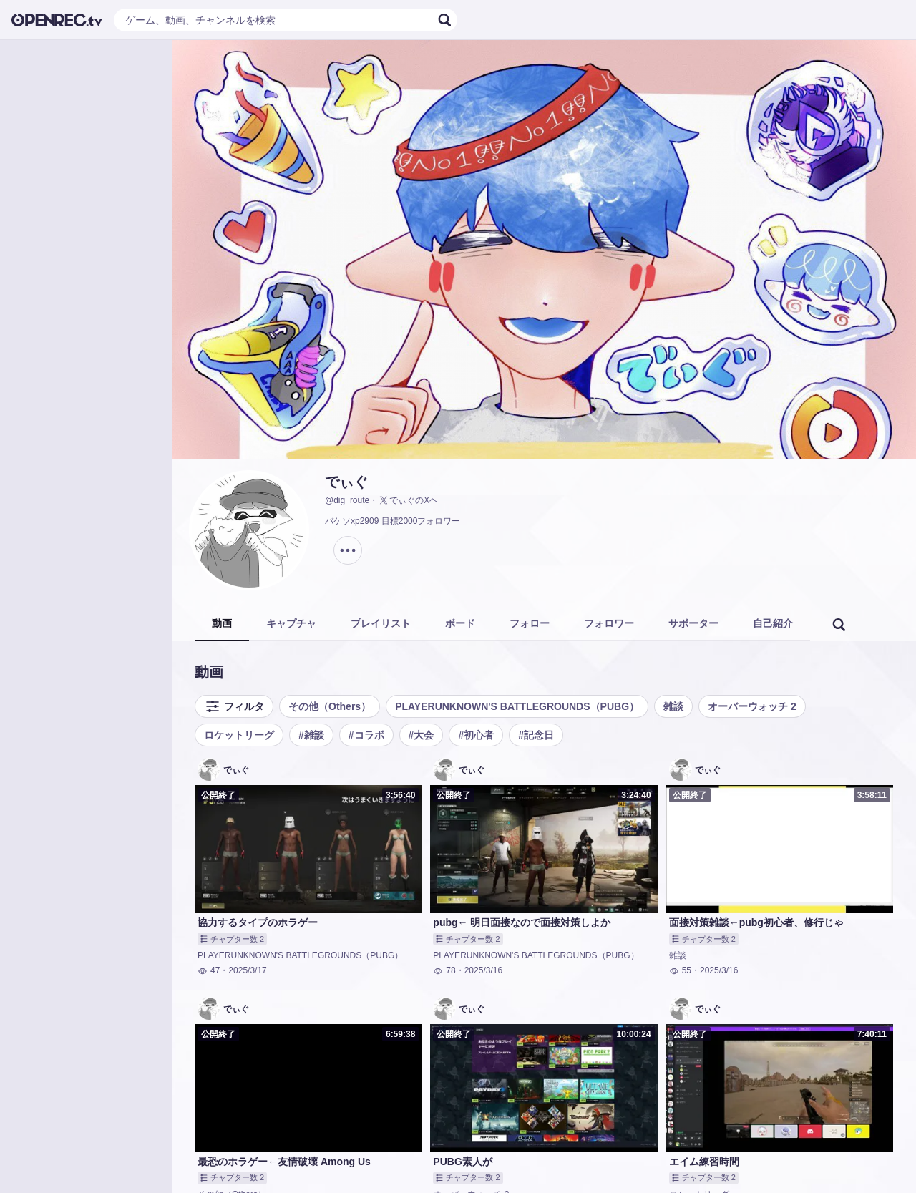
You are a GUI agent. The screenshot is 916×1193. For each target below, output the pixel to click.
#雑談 (311, 735)
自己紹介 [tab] (773, 623)
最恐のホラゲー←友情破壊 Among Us (284, 1161)
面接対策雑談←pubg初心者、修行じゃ (756, 922)
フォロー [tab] (530, 623)
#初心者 (476, 735)
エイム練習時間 (704, 1161)
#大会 (421, 735)
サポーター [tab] (693, 623)
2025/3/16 (483, 970)
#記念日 (536, 735)
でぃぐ (346, 482)
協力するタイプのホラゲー (258, 922)
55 (680, 970)
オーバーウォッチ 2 (752, 706)
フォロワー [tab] (609, 623)
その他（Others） (329, 706)
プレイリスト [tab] (381, 623)
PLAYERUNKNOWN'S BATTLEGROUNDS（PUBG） (517, 706)
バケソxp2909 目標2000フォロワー (392, 521)
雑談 (673, 706)
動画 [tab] (222, 623)
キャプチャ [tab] (291, 623)
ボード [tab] (460, 623)
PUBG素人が (462, 1161)
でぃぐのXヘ (408, 500)
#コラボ (366, 735)
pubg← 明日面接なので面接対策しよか (521, 922)
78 (444, 970)
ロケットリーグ (239, 735)
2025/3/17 (247, 970)
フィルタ (234, 706)
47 (209, 970)
